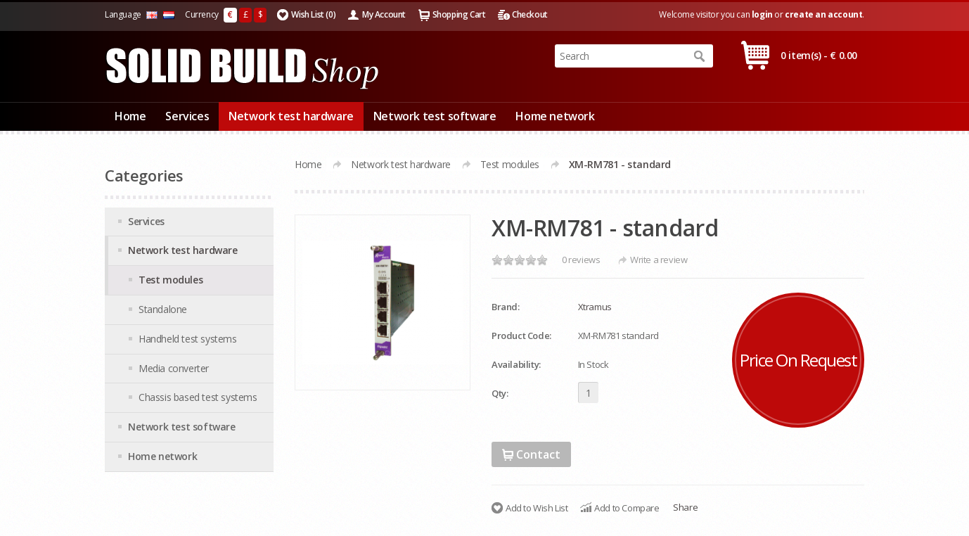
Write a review (658, 259)
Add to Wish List (537, 508)
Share (685, 507)
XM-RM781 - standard (620, 164)
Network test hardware (291, 116)
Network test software (434, 116)
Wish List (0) (313, 14)
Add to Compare (626, 508)
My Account (384, 14)
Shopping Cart (459, 14)
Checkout (530, 14)
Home (130, 116)
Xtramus (595, 306)
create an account (823, 14)
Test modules (509, 164)
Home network (554, 116)
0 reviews (581, 259)
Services (187, 116)
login (762, 14)
